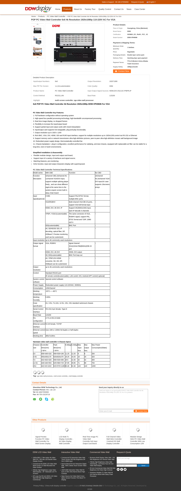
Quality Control (104, 9)
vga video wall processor (44, 376)
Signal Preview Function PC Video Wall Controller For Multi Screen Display (43, 440)
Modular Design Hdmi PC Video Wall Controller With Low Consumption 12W (137, 440)
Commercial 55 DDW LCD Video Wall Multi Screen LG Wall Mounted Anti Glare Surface (45, 465)
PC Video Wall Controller (56, 16)
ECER (90, 489)
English (152, 2)
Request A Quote (137, 2)
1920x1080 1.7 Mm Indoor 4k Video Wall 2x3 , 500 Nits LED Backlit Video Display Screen (45, 459)
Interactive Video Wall (70, 452)
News (129, 9)
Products (67, 9)
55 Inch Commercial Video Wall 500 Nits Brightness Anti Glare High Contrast (102, 469)
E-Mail (82, 486)
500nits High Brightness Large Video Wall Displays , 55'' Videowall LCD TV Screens (45, 471)
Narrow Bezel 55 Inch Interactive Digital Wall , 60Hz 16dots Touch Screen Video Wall (73, 465)
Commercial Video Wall (99, 452)
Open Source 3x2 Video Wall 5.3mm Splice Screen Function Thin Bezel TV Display (73, 478)
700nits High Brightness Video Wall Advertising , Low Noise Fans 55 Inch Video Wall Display (101, 463)
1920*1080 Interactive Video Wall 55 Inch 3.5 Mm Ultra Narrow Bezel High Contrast (73, 471)
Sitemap (89, 486)
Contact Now (123, 71)
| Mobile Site (97, 486)
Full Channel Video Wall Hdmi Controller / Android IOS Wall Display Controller (114, 440)
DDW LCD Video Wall (42, 452)
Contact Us (119, 9)
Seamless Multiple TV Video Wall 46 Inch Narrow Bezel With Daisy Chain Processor (101, 474)
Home (57, 9)
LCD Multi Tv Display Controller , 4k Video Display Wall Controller (66, 440)
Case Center (139, 9)
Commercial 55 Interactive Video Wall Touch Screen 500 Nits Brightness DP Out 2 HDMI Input (73, 459)
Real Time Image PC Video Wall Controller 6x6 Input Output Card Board (90, 440)
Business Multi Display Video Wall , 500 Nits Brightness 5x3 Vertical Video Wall (102, 458)
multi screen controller (61, 376)
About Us (78, 9)
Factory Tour (90, 9)
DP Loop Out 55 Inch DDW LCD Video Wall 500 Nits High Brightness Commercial (45, 478)
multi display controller (76, 376)
